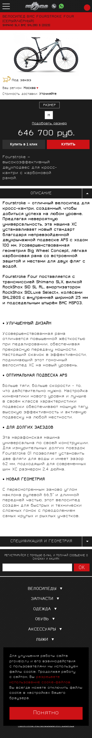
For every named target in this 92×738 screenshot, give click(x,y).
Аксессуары (46, 629)
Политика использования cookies (46, 726)
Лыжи (46, 639)
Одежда (46, 609)
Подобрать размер (49, 124)
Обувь (46, 619)
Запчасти (46, 599)
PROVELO (37, 6)
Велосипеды (46, 589)
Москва (30, 88)
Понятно (46, 713)
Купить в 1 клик (23, 144)
